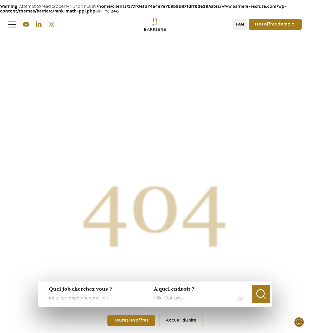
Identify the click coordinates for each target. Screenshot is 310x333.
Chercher (261, 294)
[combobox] (199, 298)
